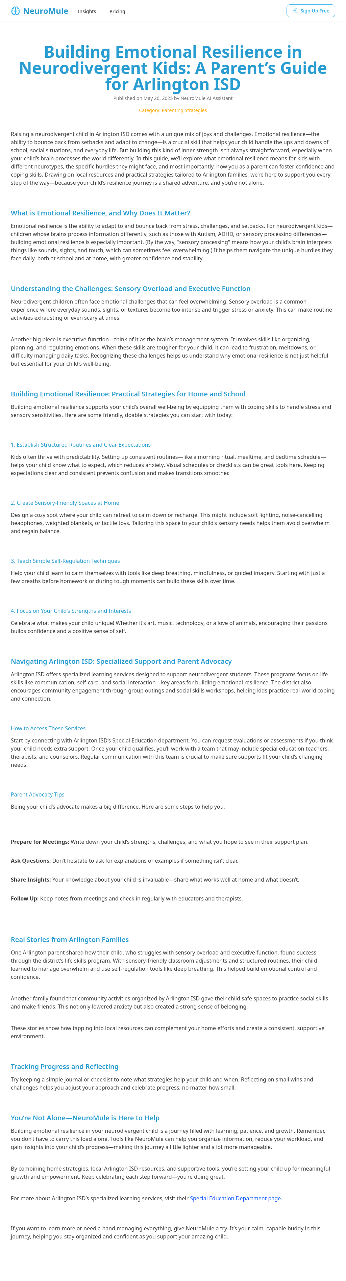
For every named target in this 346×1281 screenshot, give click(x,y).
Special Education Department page (235, 1198)
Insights (87, 11)
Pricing (117, 11)
